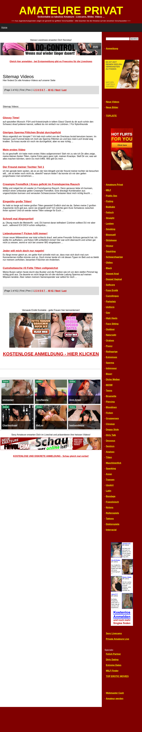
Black (109, 268)
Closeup (110, 424)
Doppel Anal (112, 273)
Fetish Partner (113, 654)
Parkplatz (111, 301)
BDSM (109, 385)
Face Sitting (112, 324)
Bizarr (109, 374)
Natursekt (111, 335)
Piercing (110, 402)
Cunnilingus (112, 296)
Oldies (109, 262)
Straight (110, 218)
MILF (108, 190)
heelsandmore (76, 425)
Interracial (111, 530)
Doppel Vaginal (114, 279)
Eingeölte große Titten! (17, 201)
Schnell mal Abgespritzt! (18, 218)
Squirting (111, 251)
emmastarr (8, 400)
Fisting (109, 201)
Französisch (112, 502)
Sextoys (110, 446)
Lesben (110, 223)
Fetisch (110, 212)
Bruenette (111, 396)
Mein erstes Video (14, 149)
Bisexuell (111, 235)
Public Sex (111, 196)
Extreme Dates (113, 665)
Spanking (111, 468)
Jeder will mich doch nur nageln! (23, 250)
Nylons (109, 507)
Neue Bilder (112, 107)
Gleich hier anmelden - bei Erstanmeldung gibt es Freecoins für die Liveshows (51, 61)
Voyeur (109, 246)
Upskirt (110, 485)
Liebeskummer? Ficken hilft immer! (25, 233)
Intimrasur (111, 368)
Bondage (110, 496)
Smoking (110, 229)
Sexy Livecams (114, 633)
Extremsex (111, 357)
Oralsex (110, 340)
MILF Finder (112, 671)
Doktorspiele (112, 524)
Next (57, 90)
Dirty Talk (111, 435)
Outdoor (110, 329)
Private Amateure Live (117, 639)
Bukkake (110, 207)
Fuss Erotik (112, 290)
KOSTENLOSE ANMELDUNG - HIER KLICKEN (51, 353)
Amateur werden (114, 698)
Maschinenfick (113, 463)
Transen (110, 479)
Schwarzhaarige (114, 257)
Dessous (110, 440)
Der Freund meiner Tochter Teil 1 (23, 166)
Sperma (110, 363)
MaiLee (39, 425)
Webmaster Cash (115, 693)
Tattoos (110, 518)
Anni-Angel (75, 400)
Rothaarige (112, 351)
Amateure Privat (114, 184)
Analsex (110, 452)
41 (52, 90)
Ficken (109, 413)
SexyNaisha (42, 400)
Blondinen (111, 407)
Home (4, 27)
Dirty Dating (112, 659)
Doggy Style (112, 429)
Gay (108, 312)
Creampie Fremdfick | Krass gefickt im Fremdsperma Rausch (41, 184)
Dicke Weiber (113, 379)
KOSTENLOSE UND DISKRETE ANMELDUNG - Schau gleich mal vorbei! (51, 456)
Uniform (110, 307)
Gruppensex (112, 418)
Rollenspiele (112, 513)
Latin (108, 491)
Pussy (109, 346)
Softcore (110, 285)
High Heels (111, 318)
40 (49, 90)
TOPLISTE (111, 116)
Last (64, 90)
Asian (109, 474)
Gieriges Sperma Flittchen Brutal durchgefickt (32, 132)
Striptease (111, 240)
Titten (109, 457)
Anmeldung (112, 48)
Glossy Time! (11, 117)
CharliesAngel (9, 425)
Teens (109, 390)
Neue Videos (112, 102)
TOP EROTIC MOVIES (117, 676)
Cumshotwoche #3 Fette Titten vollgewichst (30, 267)
